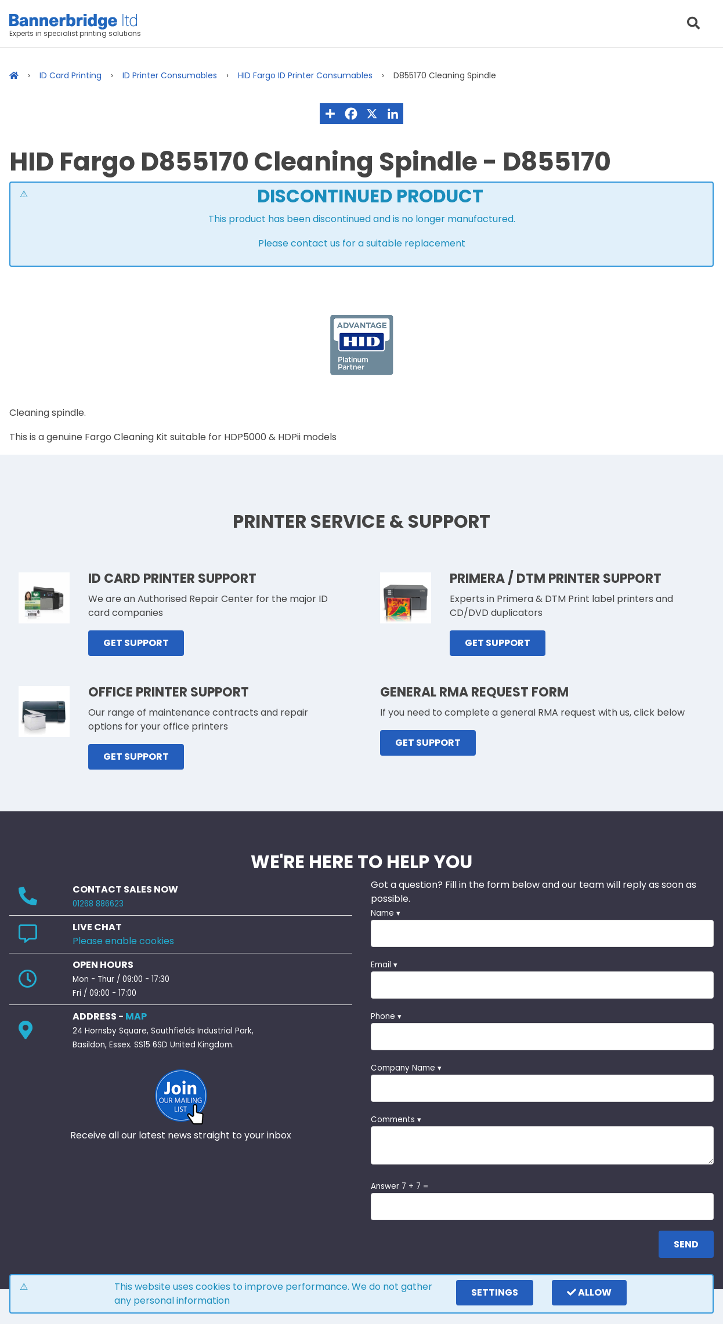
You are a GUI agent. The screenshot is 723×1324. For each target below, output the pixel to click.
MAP (136, 1016)
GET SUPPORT (136, 643)
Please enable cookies (123, 941)
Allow (589, 1292)
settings (494, 1292)
